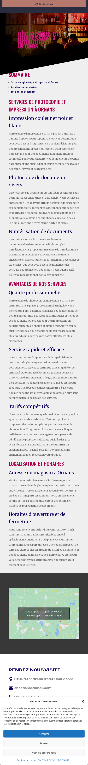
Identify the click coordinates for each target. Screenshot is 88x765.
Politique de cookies (26, 760)
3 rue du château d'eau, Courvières (43, 679)
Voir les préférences (44, 752)
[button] (83, 701)
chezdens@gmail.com (32, 688)
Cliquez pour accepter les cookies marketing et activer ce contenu (44, 613)
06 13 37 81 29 (44, 3)
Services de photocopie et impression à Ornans (34, 82)
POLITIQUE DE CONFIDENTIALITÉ (53, 760)
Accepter (44, 733)
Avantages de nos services (24, 87)
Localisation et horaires (23, 91)
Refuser (44, 743)
